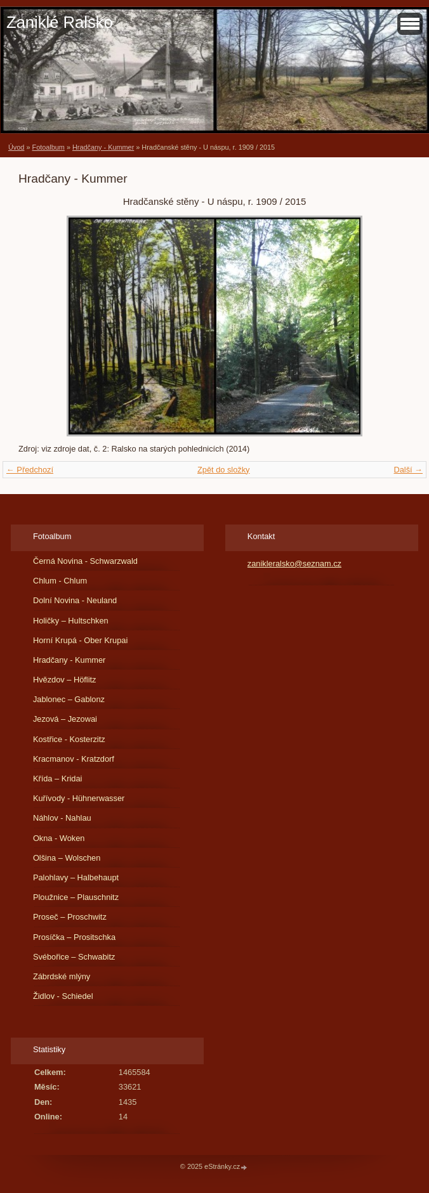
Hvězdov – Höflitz (64, 679)
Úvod (16, 147)
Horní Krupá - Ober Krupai (80, 640)
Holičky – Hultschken (71, 620)
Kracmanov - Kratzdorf (73, 759)
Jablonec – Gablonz (69, 699)
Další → (408, 469)
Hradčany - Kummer (103, 147)
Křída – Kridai (57, 778)
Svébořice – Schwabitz (74, 957)
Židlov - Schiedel (63, 996)
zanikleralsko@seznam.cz (294, 563)
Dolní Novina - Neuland (75, 600)
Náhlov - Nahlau (62, 818)
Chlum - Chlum (60, 580)
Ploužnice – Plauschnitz (76, 897)
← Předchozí (29, 469)
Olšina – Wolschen (66, 858)
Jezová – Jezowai (65, 719)
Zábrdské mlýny (61, 976)
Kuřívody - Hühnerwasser (78, 798)
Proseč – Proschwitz (70, 917)
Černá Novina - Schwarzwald (85, 561)
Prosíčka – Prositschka (74, 937)
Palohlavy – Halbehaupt (76, 877)
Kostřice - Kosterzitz (69, 739)
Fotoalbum (48, 147)
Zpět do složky (223, 469)
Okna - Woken (59, 838)
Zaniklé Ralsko (59, 22)
